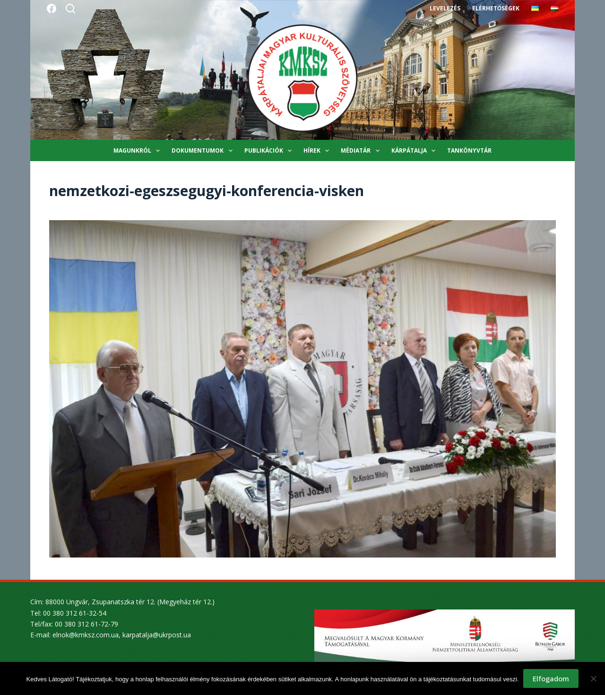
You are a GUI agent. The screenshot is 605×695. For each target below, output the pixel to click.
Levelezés (445, 8)
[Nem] (593, 678)
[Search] (70, 8)
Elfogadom (551, 678)
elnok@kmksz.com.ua (85, 634)
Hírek (318, 150)
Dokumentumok (204, 150)
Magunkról (138, 150)
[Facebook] (51, 8)
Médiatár (362, 150)
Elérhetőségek (495, 8)
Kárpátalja (415, 150)
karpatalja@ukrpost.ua (156, 634)
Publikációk (269, 150)
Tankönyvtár (469, 150)
